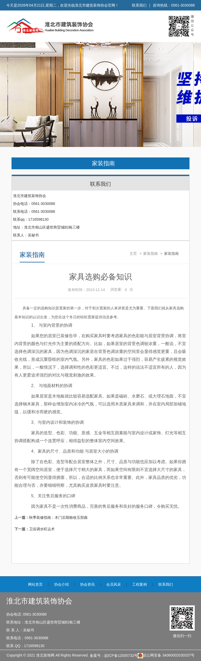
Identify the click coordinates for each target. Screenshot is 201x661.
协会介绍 (61, 584)
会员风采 (113, 584)
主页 (133, 253)
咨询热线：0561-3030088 (174, 5)
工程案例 (139, 584)
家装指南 (103, 163)
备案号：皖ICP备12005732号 (114, 655)
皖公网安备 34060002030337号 (166, 655)
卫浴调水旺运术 (42, 529)
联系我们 (139, 5)
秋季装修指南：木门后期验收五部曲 (58, 517)
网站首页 (35, 584)
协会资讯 (87, 584)
